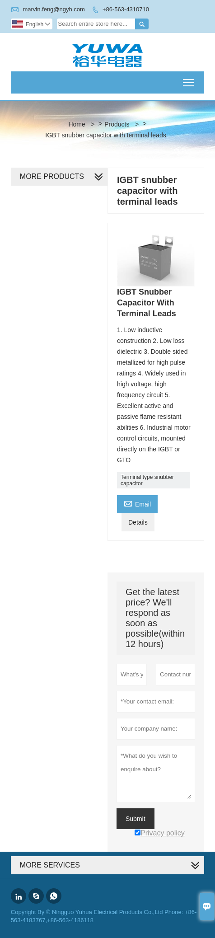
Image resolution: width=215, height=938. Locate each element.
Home (76, 124)
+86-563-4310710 (126, 9)
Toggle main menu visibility (189, 80)
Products (116, 124)
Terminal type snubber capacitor (147, 480)
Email (137, 503)
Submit (135, 818)
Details (138, 522)
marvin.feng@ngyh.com (53, 9)
